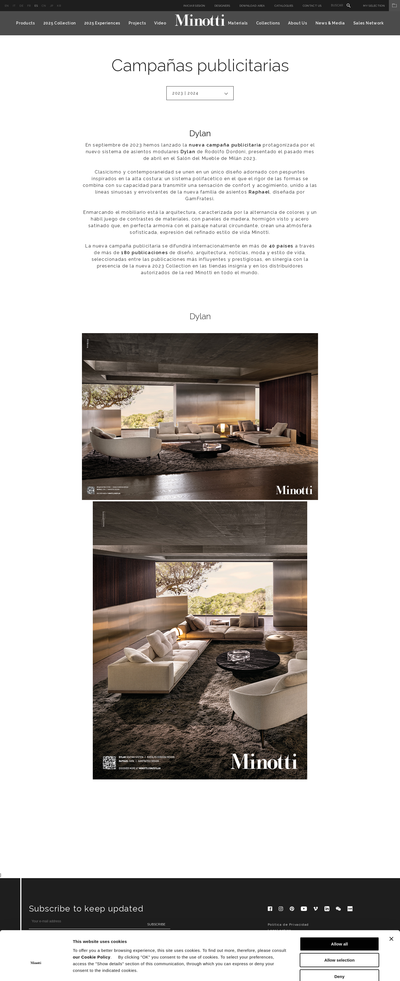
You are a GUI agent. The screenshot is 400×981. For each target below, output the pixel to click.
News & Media (330, 23)
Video (160, 23)
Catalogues (283, 5)
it (14, 5)
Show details (291, 970)
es (36, 5)
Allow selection (339, 929)
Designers (222, 5)
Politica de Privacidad (288, 813)
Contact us (312, 5)
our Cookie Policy (91, 926)
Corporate (277, 825)
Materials (238, 23)
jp (51, 5)
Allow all (339, 913)
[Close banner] (391, 908)
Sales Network (368, 23)
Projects (137, 23)
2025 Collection (59, 23)
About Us (297, 23)
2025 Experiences (102, 23)
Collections (268, 23)
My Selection (381, 5)
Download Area (252, 5)
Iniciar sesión (194, 5)
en (7, 5)
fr (29, 5)
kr (59, 5)
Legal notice (279, 819)
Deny (339, 945)
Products (25, 23)
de (21, 5)
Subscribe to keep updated (86, 797)
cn (44, 5)
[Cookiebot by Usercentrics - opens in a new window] (36, 970)
